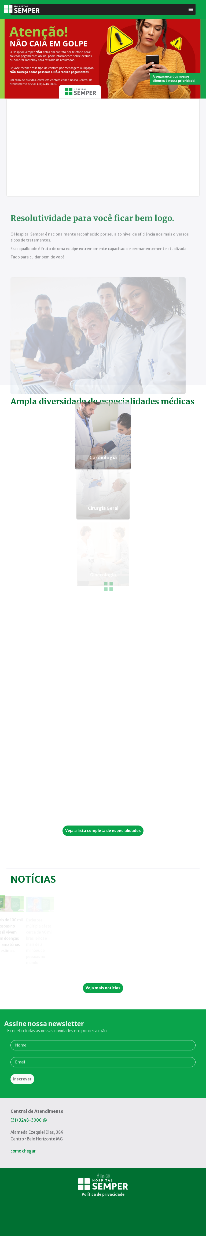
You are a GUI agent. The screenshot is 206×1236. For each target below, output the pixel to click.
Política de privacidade (103, 1138)
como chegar (23, 1151)
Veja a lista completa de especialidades (103, 830)
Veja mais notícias (103, 988)
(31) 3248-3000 (28, 1120)
